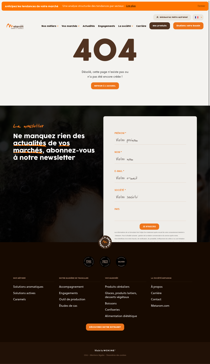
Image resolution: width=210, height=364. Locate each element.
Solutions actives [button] (24, 293)
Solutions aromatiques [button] (28, 287)
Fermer (201, 5)
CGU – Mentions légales (94, 355)
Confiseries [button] (112, 310)
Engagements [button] (68, 293)
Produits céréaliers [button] (117, 287)
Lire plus (131, 6)
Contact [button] (156, 299)
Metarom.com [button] (160, 306)
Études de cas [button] (68, 306)
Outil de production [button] (72, 299)
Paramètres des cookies (116, 355)
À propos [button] (157, 287)
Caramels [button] (19, 299)
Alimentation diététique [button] (121, 316)
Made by (105, 350)
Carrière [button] (156, 293)
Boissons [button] (111, 303)
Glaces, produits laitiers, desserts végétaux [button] (121, 295)
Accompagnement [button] (71, 287)
